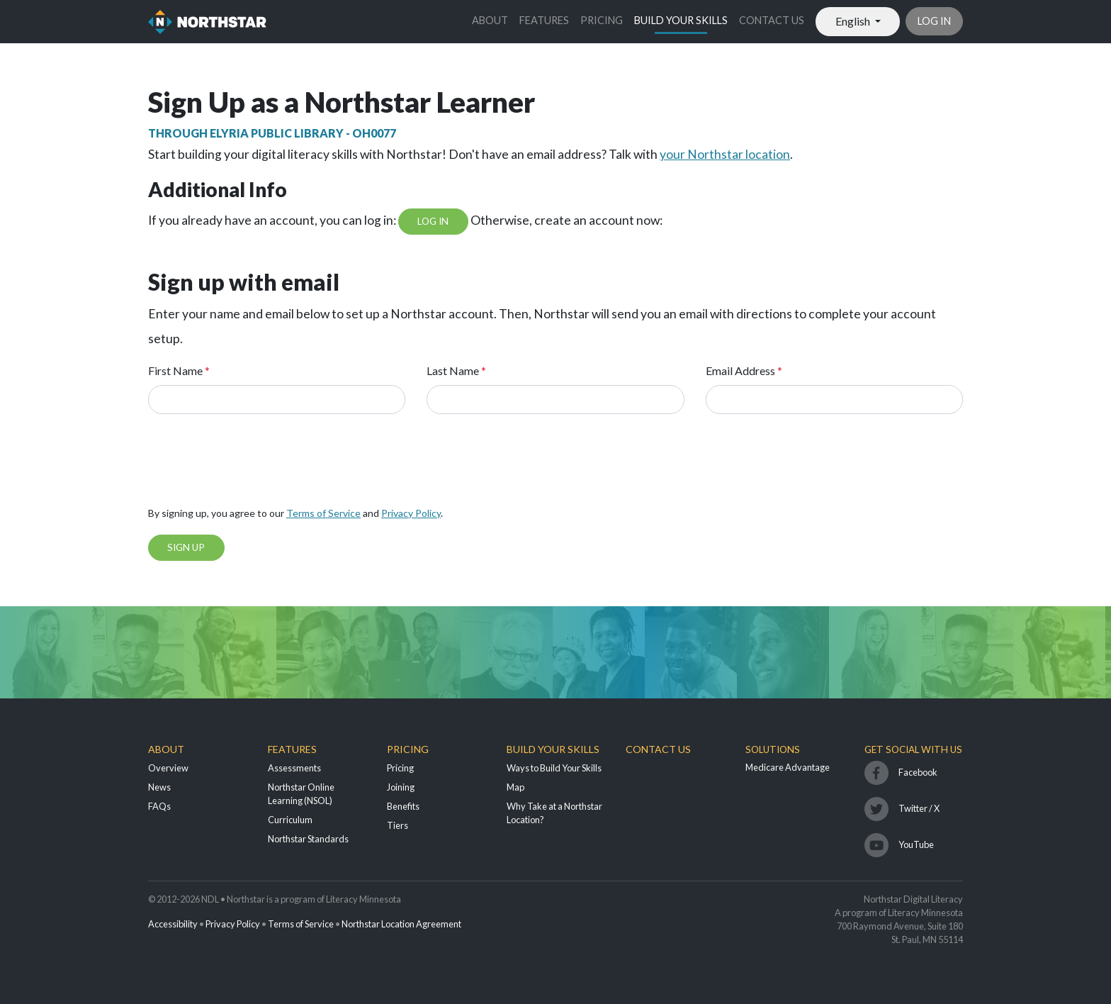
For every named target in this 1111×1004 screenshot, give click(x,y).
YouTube (916, 844)
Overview (168, 768)
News (159, 787)
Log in (934, 21)
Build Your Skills (681, 20)
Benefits (403, 806)
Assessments (294, 768)
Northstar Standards (308, 838)
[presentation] (255, 464)
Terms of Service (323, 513)
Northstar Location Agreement (401, 924)
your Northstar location (725, 154)
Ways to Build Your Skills (554, 768)
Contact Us (771, 20)
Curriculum (290, 819)
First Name (179, 370)
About (490, 20)
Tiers (397, 825)
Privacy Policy (411, 513)
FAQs (159, 806)
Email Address (744, 370)
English (853, 21)
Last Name (456, 370)
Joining (400, 787)
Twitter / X (919, 808)
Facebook (917, 772)
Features (544, 20)
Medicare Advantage (787, 767)
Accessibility (173, 924)
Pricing (601, 20)
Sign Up (186, 547)
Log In (433, 221)
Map (515, 787)
